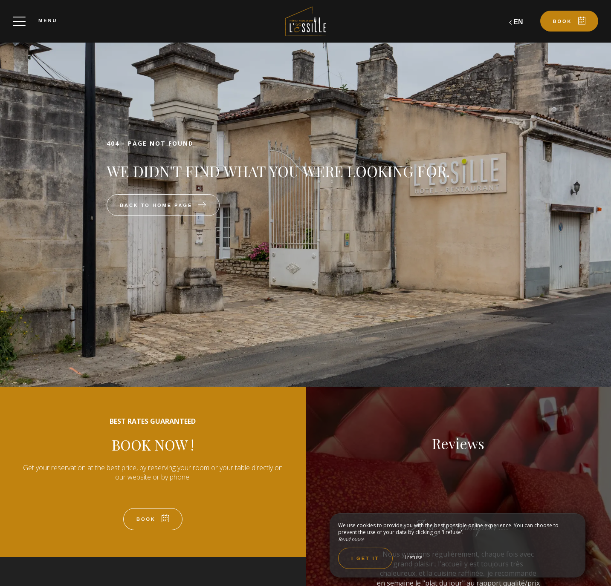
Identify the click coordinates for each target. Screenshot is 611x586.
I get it (365, 558)
